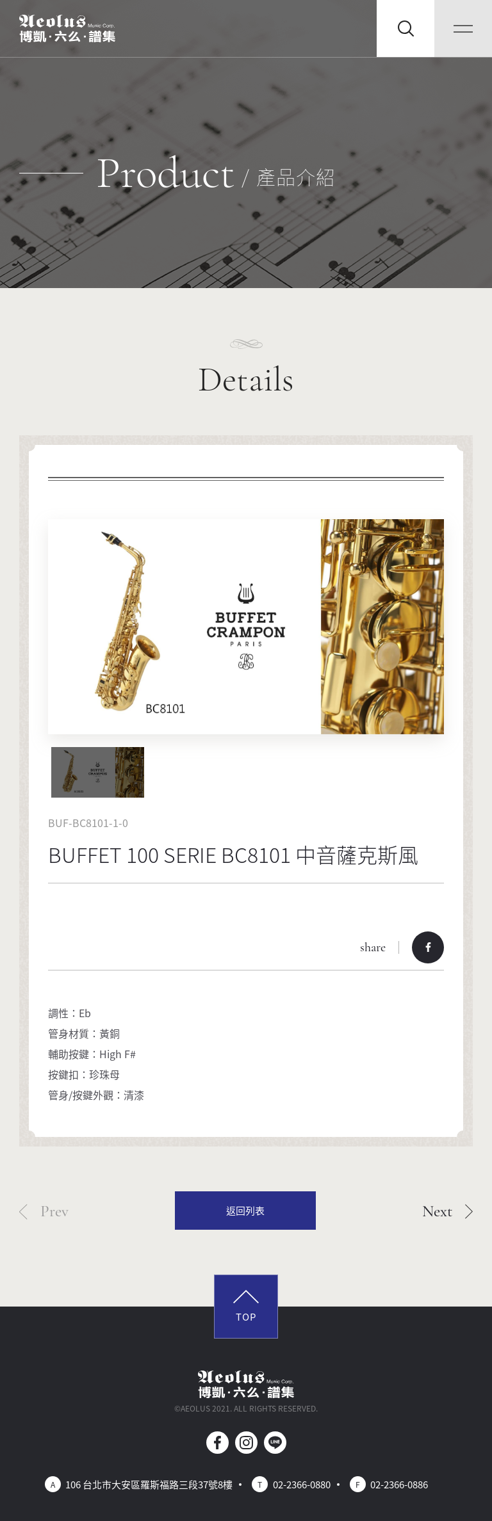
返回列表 (245, 1210)
